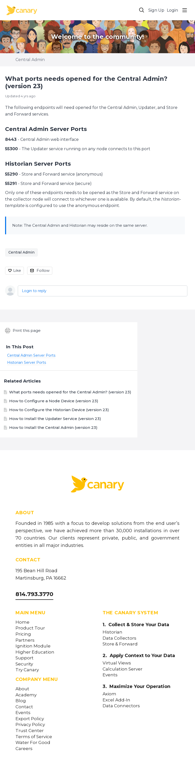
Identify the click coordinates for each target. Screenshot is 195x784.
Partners (25, 640)
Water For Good (32, 742)
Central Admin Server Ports (46, 129)
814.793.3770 (34, 594)
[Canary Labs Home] (97, 485)
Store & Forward (120, 644)
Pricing (23, 634)
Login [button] (172, 10)
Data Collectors (119, 638)
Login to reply (34, 291)
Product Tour (30, 628)
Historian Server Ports (38, 163)
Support (24, 658)
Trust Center (29, 730)
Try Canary (27, 669)
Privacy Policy (30, 724)
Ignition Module (33, 646)
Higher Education (34, 652)
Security (24, 664)
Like (17, 270)
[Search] (141, 10)
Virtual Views (117, 663)
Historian (112, 632)
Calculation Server (122, 669)
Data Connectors (121, 705)
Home (22, 622)
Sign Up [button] (156, 10)
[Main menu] (184, 10)
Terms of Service (33, 736)
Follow (43, 270)
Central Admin (30, 59)
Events (22, 712)
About (22, 688)
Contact (24, 706)
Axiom (109, 694)
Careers (23, 748)
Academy (26, 695)
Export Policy (29, 718)
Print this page (23, 330)
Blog (20, 700)
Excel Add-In (116, 700)
